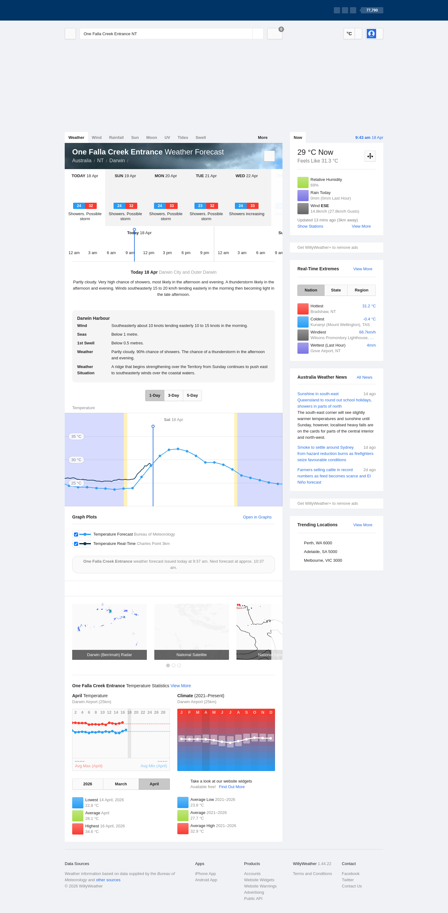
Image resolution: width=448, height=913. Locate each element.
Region (361, 290)
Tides (183, 137)
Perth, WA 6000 (318, 543)
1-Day (154, 395)
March (121, 784)
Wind (97, 137)
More (263, 137)
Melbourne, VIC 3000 (323, 560)
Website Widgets (259, 880)
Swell (201, 137)
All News (364, 377)
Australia (81, 160)
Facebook (351, 873)
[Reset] (247, 33)
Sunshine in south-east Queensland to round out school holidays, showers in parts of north (336, 416)
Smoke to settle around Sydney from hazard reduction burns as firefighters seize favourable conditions (336, 453)
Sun (135, 137)
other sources (108, 880)
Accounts (252, 873)
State (336, 290)
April (154, 784)
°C (349, 33)
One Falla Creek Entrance (131, 160)
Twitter (348, 880)
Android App (206, 880)
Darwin (117, 160)
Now (298, 137)
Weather (76, 137)
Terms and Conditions (312, 873)
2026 (87, 784)
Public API (253, 898)
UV (167, 137)
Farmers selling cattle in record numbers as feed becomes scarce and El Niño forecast (336, 476)
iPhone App (205, 873)
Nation (311, 290)
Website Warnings (260, 886)
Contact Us (352, 886)
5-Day (192, 395)
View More (361, 226)
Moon (151, 137)
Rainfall (116, 137)
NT (100, 160)
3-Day (173, 395)
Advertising (254, 892)
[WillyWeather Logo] (94, 10)
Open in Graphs (257, 517)
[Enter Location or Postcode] (172, 33)
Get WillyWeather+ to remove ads (327, 247)
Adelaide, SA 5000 (320, 551)
